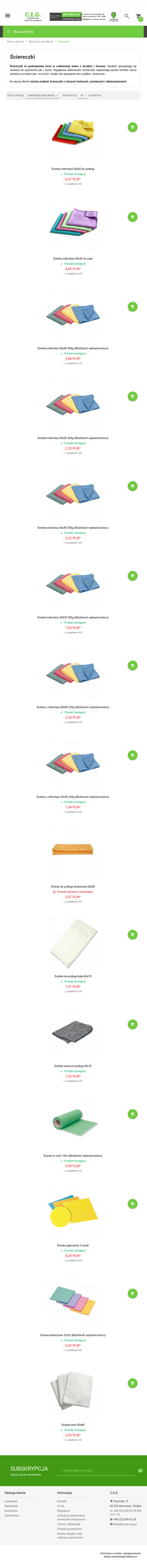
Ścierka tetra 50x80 (72, 1424)
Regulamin (63, 1510)
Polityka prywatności (69, 1528)
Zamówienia (11, 1515)
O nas (60, 1506)
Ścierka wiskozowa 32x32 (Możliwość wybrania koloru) (73, 1335)
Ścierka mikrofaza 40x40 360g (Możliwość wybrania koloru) (73, 348)
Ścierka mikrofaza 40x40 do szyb (72, 258)
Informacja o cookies (111, 1553)
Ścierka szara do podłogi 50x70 (73, 1066)
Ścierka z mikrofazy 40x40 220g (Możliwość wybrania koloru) (73, 707)
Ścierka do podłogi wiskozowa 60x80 (73, 886)
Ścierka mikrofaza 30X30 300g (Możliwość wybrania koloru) (73, 617)
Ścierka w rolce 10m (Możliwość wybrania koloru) (72, 1155)
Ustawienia (11, 1510)
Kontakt (61, 1501)
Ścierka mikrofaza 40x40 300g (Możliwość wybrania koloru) (73, 527)
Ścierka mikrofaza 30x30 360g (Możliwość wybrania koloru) (73, 438)
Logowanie (10, 1501)
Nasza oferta (19, 31)
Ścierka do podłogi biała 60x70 (73, 976)
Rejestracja (11, 1506)
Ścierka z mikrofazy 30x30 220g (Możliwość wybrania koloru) (73, 796)
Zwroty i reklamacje (68, 1524)
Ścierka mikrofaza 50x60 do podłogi (72, 168)
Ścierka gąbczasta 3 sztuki (73, 1245)
